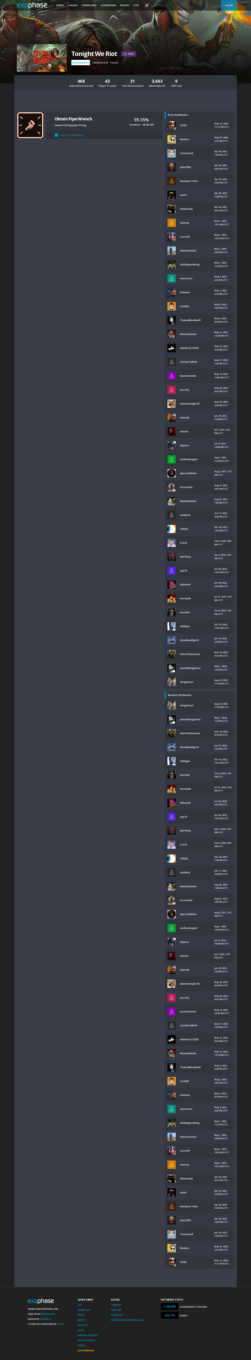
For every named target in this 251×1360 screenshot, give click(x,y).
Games (60, 5)
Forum (114, 62)
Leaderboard (108, 5)
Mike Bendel (48, 1313)
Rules (81, 1315)
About (81, 1320)
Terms (81, 1345)
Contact (83, 1325)
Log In (229, 5)
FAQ (80, 1304)
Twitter (116, 1309)
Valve (60, 1324)
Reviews (124, 5)
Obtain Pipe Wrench (73, 119)
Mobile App (84, 1309)
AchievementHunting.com (127, 1320)
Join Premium (86, 1350)
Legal (81, 1330)
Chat (136, 5)
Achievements (80, 62)
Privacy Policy (86, 1340)
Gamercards (89, 5)
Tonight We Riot (94, 53)
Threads (116, 1304)
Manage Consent (88, 1335)
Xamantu (45, 1319)
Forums (73, 5)
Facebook (116, 1315)
